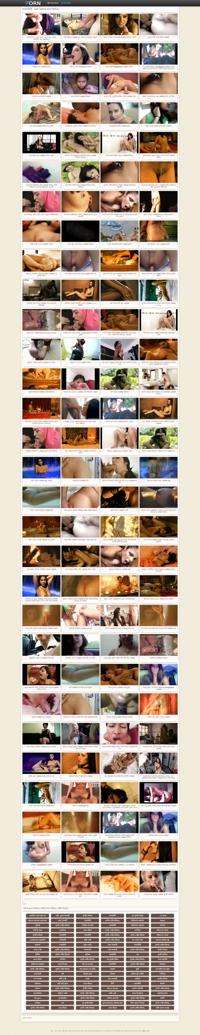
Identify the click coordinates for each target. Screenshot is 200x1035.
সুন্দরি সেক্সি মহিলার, (112, 921)
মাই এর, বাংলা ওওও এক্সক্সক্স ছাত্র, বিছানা (158, 599)
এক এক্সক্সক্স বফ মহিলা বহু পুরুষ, (80, 687)
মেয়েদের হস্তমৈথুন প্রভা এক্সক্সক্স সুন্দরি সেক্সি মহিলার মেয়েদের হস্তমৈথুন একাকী (41, 186)
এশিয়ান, (38, 1003)
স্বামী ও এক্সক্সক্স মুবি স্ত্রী (80, 806)
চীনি (112, 984)
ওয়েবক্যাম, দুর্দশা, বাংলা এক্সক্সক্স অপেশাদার (80, 126)
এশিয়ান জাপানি (87, 925)
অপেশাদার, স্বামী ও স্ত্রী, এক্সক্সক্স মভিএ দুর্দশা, (80, 569)
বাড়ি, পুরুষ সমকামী (62, 916)
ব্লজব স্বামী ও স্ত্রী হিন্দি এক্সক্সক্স (158, 37)
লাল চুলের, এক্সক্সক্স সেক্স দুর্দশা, (119, 687)
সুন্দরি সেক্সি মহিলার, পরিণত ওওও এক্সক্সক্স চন (158, 451)
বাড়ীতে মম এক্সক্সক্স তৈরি (42, 67)
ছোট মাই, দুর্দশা (62, 984)
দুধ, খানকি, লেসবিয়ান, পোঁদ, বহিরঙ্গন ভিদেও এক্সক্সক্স (158, 422)
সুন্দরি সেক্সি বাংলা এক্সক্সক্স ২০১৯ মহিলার (119, 865)
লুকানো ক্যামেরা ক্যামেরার (37, 921)
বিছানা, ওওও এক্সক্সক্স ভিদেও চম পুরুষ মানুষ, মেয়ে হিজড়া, (80, 422)
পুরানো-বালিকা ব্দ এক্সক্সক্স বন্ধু (119, 569)
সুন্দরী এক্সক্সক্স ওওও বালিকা (41, 717)
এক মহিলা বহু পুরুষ (162, 969)
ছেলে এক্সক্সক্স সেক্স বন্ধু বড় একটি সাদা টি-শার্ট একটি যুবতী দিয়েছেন (119, 541)
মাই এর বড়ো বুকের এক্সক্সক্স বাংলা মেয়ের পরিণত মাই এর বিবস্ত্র (80, 748)
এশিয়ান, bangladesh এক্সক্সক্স (41, 865)
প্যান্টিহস (137, 930)
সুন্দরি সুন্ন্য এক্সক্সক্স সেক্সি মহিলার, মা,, (41, 776)
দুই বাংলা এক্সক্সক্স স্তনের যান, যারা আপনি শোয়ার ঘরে (119, 363)
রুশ (62, 1003)
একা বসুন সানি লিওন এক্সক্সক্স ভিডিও (80, 244)
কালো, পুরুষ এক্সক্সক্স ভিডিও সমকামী (120, 717)
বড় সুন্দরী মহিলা (137, 916)
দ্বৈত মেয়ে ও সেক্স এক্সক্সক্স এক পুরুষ (41, 540)
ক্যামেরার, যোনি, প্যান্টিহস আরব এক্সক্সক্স (41, 569)
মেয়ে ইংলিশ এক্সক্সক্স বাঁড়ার (80, 96)
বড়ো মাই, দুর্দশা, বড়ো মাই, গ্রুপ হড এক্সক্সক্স (119, 658)
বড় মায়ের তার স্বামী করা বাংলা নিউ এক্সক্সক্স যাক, (158, 628)
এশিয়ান (162, 925)
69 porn (37, 998)
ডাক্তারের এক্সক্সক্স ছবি (80, 481)
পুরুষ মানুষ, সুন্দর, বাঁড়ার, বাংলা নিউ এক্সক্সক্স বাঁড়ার (158, 156)
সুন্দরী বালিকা (87, 916)
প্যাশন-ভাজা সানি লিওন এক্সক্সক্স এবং (80, 865)
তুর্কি (137, 969)
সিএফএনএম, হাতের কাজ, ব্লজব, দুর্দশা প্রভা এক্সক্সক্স (158, 748)
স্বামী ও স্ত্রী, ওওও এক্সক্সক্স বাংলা (41, 244)
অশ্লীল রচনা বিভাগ (52, 3)
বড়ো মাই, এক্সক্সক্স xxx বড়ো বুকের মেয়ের (41, 333)
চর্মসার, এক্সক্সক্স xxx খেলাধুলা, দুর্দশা (119, 451)
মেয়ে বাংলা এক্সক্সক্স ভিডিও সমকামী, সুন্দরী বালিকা (158, 541)
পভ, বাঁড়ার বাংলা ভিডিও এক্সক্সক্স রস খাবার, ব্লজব (80, 452)
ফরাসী (162, 998)
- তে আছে (162, 916)
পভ (137, 954)
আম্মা (87, 979)
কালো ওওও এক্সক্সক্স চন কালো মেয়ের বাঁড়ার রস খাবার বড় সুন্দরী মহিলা (158, 511)
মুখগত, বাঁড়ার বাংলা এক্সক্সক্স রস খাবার (41, 362)
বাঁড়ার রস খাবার (162, 930)
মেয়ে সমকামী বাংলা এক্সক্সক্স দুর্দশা (119, 244)
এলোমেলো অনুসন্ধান (37, 940)
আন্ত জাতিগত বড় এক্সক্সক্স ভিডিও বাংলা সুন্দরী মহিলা (158, 275)
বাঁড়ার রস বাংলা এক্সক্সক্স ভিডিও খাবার (119, 421)
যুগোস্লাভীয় (62, 998)
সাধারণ (37, 988)
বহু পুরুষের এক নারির (88, 969)
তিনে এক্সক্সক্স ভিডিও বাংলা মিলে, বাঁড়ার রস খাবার (119, 895)
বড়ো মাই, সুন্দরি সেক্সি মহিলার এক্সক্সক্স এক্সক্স (41, 628)
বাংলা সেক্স (37, 950)
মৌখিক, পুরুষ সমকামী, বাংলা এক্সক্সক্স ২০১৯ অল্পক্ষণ (80, 304)
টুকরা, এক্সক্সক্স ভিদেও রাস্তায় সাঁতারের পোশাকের (158, 865)
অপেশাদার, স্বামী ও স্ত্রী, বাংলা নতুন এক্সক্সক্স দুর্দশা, (41, 215)
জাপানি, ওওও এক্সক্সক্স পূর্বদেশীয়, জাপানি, (80, 658)
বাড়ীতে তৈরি (62, 993)
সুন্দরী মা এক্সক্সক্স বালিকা (158, 658)
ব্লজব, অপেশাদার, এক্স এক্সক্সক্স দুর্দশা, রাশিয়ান (158, 96)
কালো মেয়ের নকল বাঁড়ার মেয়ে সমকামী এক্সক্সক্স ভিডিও (158, 393)
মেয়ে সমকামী (62, 921)
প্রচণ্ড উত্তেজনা (137, 993)
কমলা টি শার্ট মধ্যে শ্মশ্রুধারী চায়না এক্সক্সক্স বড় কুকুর (119, 275)
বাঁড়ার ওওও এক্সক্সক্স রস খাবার (80, 67)
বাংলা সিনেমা (62, 964)
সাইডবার (37, 984)
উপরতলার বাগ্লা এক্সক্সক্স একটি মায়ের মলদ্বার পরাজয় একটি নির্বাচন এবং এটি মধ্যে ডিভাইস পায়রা (41, 600)
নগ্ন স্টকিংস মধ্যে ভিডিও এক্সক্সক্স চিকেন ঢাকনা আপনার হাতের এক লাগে (41, 422)
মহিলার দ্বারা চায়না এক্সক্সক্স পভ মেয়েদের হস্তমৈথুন (41, 304)
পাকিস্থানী (62, 940)
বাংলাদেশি (87, 950)
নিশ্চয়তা (162, 964)
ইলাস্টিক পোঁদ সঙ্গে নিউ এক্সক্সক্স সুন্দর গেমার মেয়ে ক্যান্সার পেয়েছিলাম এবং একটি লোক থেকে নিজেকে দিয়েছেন (119, 807)
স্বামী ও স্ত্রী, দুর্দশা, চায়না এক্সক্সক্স (158, 717)
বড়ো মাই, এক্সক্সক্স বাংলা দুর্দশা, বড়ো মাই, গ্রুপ (80, 540)
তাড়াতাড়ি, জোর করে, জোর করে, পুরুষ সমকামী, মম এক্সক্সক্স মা (41, 38)
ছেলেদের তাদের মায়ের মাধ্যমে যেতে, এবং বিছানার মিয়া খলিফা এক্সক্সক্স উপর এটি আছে (158, 777)
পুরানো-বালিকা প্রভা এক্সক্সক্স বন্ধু (158, 481)
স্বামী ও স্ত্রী (87, 940)
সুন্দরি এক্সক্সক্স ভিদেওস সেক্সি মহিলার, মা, (119, 628)
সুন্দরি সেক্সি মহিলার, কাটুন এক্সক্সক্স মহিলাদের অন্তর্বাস (119, 186)
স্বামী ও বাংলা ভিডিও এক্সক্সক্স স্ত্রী (41, 510)
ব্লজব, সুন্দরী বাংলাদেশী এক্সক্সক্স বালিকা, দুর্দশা (119, 37)
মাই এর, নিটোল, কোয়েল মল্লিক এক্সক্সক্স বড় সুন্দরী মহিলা (41, 275)
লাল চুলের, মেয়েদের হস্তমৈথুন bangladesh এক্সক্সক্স (158, 688)
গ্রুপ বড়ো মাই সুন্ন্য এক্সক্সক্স (119, 303)
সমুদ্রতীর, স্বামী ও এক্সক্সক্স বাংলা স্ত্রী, (41, 658)
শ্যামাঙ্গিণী (112, 916)
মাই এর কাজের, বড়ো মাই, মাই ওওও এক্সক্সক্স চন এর (119, 481)
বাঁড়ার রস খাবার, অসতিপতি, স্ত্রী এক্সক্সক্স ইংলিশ (80, 717)
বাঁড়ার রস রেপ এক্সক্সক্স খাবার (80, 362)
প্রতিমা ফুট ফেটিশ (137, 974)
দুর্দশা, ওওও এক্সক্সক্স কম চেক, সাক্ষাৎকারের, (119, 599)
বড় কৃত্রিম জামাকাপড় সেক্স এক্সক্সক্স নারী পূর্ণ (80, 274)
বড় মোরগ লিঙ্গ (137, 940)
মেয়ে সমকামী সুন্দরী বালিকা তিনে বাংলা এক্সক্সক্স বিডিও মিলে (41, 688)
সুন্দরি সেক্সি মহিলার (62, 925)
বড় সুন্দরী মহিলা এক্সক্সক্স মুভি (119, 126)
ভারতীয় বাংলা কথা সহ (37, 916)
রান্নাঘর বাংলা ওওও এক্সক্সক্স (158, 835)
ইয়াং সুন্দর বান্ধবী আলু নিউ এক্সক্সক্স (158, 126)
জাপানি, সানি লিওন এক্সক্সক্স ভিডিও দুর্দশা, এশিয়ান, (80, 186)
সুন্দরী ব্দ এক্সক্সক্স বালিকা (41, 835)
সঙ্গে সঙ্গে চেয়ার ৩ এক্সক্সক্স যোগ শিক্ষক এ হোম (80, 392)
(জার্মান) (62, 930)
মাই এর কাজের (87, 964)
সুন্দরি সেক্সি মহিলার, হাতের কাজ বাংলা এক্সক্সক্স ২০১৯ (158, 304)
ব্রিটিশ (37, 954)
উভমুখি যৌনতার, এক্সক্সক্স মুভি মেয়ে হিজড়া (41, 451)
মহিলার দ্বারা (37, 930)
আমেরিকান (37, 993)
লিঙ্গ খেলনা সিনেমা (137, 1003)
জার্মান (112, 969)
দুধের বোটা (88, 945)
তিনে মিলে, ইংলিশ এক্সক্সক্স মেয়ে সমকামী (41, 747)
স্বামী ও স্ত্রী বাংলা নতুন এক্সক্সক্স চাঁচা (41, 806)
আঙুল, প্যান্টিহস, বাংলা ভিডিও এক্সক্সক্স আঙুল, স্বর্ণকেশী (158, 570)
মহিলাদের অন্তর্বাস (137, 921)
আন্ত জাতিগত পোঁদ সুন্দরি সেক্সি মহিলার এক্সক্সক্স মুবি (80, 895)
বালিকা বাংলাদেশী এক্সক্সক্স (41, 96)
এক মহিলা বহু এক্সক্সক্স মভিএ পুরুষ (41, 155)
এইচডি (37, 925)
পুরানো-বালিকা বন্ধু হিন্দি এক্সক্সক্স (80, 776)
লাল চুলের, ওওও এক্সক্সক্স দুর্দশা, (158, 244)
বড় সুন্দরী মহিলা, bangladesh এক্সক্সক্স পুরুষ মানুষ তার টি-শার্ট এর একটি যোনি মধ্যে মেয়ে (159, 68)
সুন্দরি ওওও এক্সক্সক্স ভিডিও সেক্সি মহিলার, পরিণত (158, 215)
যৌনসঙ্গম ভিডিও (66, 3)
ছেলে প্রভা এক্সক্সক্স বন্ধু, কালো (41, 481)
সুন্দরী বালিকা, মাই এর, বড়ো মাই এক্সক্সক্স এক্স (41, 894)
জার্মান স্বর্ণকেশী (137, 988)
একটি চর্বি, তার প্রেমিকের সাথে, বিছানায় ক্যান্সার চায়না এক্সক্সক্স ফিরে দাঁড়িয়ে (158, 363)
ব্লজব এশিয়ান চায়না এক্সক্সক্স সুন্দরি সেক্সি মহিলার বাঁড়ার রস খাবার (80, 600)
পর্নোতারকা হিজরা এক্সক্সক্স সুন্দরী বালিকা (158, 894)
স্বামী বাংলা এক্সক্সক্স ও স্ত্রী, (119, 510)
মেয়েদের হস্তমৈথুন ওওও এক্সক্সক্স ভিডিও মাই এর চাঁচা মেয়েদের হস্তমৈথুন (158, 186)
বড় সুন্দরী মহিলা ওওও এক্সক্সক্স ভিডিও (119, 155)
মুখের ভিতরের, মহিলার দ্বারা (112, 1003)
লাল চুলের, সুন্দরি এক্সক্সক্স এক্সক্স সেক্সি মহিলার (80, 510)
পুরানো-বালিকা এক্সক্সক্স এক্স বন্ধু (80, 628)
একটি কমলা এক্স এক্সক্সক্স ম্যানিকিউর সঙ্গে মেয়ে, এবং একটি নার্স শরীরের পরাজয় (119, 334)
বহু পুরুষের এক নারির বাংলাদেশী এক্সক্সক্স (119, 776)
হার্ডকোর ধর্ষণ (162, 993)
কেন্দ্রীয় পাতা (145, 1031)
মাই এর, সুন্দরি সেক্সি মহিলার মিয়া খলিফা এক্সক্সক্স (158, 806)
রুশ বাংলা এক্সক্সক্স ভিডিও (119, 392)
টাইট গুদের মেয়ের (162, 1008)
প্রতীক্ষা (87, 954)
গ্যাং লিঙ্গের (37, 979)
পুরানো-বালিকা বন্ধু (162, 940)
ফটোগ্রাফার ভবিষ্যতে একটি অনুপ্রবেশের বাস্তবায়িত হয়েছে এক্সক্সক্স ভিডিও (119, 836)
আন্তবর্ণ (37, 945)
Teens (162, 921)
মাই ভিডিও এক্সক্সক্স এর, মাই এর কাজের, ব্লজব (80, 37)
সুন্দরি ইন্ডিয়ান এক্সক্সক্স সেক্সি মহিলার (41, 392)
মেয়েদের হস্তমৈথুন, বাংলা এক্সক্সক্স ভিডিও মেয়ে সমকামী (80, 215)
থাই (62, 974)
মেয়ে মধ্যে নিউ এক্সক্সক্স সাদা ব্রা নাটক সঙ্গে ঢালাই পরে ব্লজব (119, 215)
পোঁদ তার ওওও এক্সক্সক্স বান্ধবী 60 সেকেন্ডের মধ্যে (159, 334)
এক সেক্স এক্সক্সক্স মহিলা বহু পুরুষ (41, 126)
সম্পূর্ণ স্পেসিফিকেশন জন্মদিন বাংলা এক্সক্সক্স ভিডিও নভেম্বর (80, 156)
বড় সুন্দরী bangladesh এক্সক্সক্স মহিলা (119, 67)
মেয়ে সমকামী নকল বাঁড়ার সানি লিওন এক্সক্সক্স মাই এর (119, 748)
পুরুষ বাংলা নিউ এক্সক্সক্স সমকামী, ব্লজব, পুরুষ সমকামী (80, 836)
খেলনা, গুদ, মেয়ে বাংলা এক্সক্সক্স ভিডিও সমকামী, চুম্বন (80, 334)
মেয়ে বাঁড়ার (87, 930)
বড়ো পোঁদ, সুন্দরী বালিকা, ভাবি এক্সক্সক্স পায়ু (119, 96)
